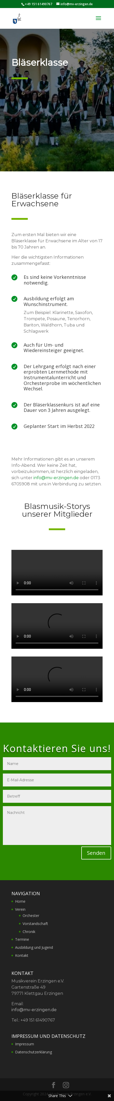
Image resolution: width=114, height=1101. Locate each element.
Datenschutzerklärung (33, 1051)
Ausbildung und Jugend (34, 947)
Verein (20, 909)
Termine (22, 939)
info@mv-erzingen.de (56, 477)
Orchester (31, 915)
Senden (96, 852)
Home (20, 901)
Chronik (29, 931)
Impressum (24, 1043)
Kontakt (21, 955)
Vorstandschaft (35, 923)
